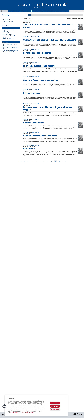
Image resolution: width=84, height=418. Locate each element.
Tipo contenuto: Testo (7, 21)
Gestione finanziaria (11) (8, 38)
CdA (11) (4, 37)
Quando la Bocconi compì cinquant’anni (41, 80)
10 (59, 161)
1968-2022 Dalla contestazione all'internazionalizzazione (59, 10)
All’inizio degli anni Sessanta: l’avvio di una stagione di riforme (48, 25)
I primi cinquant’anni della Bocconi (39, 66)
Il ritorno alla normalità (33, 122)
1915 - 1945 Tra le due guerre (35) (10, 50)
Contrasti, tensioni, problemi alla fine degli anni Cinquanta (49, 40)
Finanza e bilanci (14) (7, 34)
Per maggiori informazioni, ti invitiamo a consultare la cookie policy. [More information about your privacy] (22, 412)
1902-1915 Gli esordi (12, 10)
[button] (4, 406)
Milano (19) (5, 31)
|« (18, 161)
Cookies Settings (55, 409)
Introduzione (29, 148)
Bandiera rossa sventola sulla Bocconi (40, 135)
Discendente (80, 18)
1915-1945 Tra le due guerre (25, 10)
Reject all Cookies (55, 406)
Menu (5, 10)
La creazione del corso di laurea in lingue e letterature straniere (47, 108)
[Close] (65, 397)
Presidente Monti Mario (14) (8, 35)
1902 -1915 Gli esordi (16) (8, 51)
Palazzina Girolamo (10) (7, 40)
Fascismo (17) (5, 32)
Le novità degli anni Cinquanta (37, 53)
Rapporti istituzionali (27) (8, 30)
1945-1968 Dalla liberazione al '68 (39, 10)
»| (65, 161)
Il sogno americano (31, 93)
